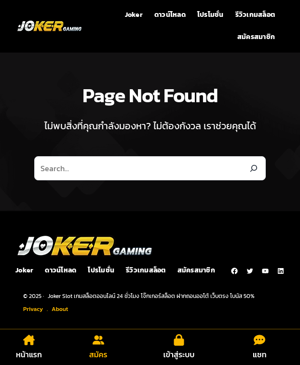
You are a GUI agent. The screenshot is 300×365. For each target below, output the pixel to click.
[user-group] (98, 340)
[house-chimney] (29, 340)
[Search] (253, 168)
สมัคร (98, 354)
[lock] (179, 340)
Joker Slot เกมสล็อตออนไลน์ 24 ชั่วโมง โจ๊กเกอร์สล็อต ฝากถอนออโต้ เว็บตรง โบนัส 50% (151, 296)
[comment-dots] (259, 340)
